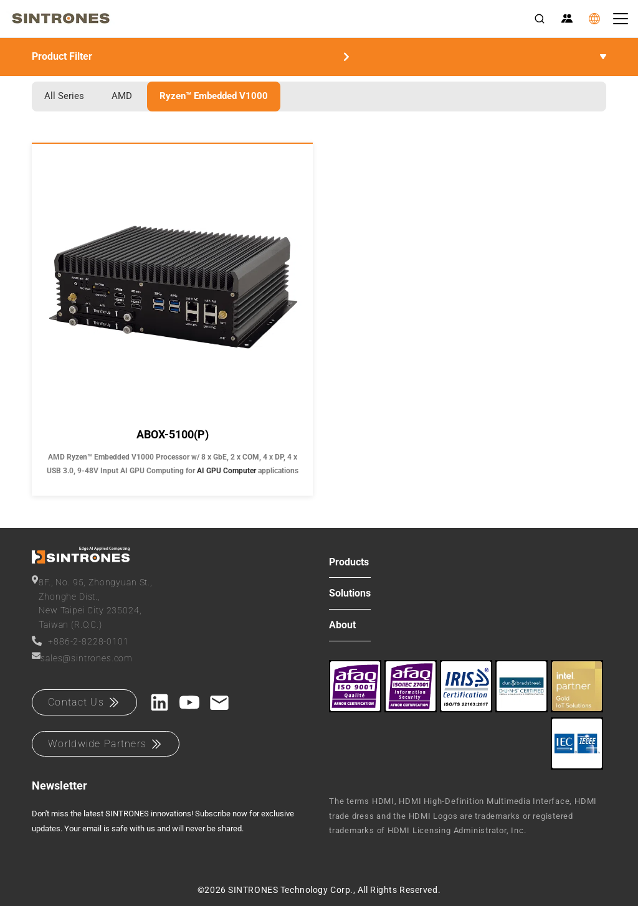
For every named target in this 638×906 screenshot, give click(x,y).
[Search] (539, 18)
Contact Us (84, 702)
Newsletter (59, 785)
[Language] (594, 18)
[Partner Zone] (567, 18)
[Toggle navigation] (620, 18)
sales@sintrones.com (82, 657)
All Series (64, 95)
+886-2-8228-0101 (80, 641)
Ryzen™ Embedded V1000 (214, 95)
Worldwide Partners (105, 744)
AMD (122, 95)
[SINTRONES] (60, 18)
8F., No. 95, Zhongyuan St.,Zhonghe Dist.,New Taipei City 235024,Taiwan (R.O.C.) (92, 602)
